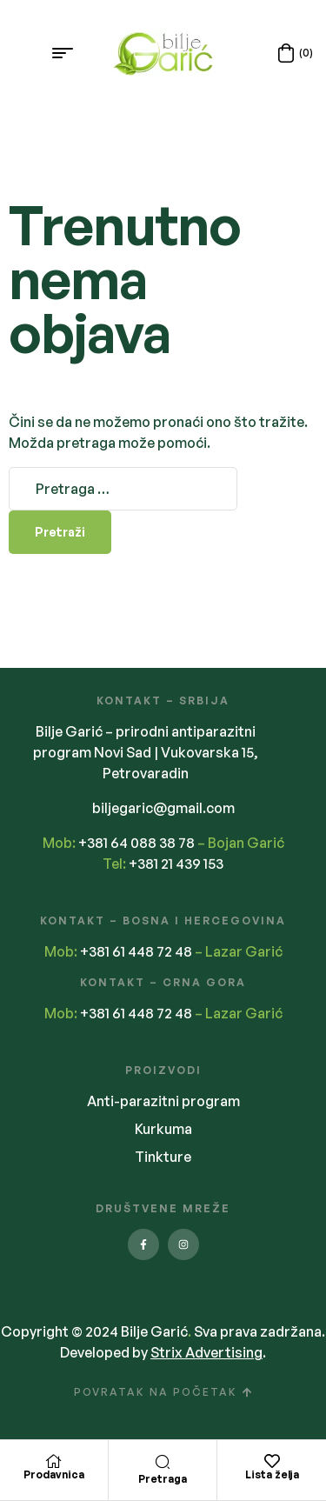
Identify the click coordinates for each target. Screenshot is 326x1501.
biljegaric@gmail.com (163, 808)
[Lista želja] (272, 1461)
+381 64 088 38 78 (136, 842)
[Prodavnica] (54, 1461)
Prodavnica (53, 1474)
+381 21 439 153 (176, 863)
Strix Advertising (206, 1352)
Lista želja (272, 1474)
